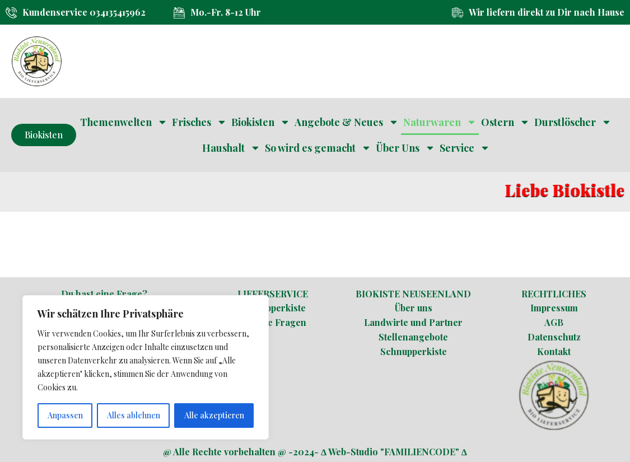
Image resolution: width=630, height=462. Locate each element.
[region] (145, 367)
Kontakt (554, 351)
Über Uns (405, 147)
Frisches (199, 122)
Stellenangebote (413, 337)
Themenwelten (123, 122)
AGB (553, 322)
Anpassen (65, 415)
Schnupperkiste (272, 308)
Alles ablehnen (133, 415)
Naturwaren (440, 122)
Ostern (505, 122)
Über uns (413, 308)
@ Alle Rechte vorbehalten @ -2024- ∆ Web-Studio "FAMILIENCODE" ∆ (315, 452)
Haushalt (231, 147)
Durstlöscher (573, 122)
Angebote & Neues (347, 122)
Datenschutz (554, 337)
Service (465, 147)
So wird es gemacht (318, 147)
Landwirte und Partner (413, 322)
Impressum (554, 308)
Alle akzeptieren (214, 415)
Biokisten (260, 122)
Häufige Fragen (272, 322)
